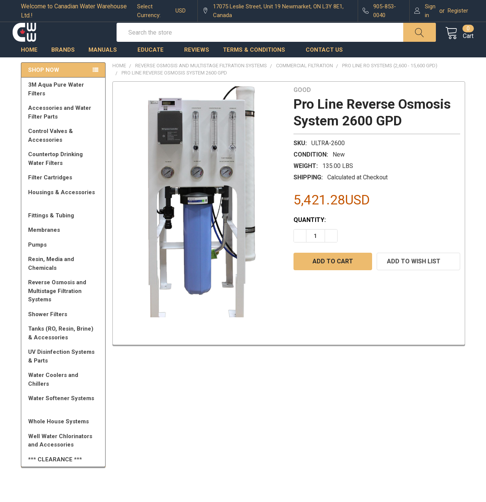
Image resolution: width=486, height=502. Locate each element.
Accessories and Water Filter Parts (64, 129)
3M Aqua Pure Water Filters (64, 106)
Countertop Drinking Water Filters (55, 175)
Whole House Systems (64, 438)
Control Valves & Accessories (64, 152)
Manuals (106, 66)
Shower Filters (64, 331)
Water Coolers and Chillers (64, 396)
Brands (63, 66)
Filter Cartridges (64, 194)
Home (29, 66)
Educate (153, 66)
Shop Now (43, 86)
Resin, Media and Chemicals (64, 280)
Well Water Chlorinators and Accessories (60, 457)
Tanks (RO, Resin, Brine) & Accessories (64, 350)
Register (458, 10)
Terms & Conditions (257, 66)
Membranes (64, 246)
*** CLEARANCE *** (55, 476)
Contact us (324, 66)
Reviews (196, 66)
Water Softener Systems (64, 418)
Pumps (64, 261)
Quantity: (309, 236)
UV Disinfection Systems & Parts (64, 373)
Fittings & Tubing (64, 232)
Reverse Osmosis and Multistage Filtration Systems (64, 308)
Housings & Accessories (64, 212)
